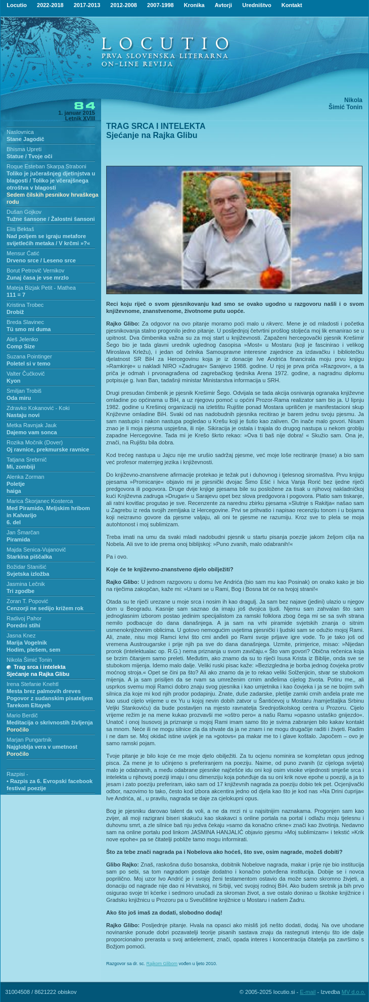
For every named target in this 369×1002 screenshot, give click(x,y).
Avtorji (223, 5)
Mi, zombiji (21, 467)
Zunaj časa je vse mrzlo (38, 278)
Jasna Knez (21, 635)
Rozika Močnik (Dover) (35, 442)
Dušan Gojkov (24, 212)
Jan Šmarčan (23, 532)
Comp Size (21, 346)
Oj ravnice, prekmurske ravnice (48, 449)
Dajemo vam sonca (32, 432)
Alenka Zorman (25, 477)
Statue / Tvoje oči (29, 156)
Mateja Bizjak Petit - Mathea (41, 288)
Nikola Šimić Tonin (29, 660)
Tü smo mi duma (29, 329)
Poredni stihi (23, 625)
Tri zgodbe (20, 591)
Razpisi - (17, 774)
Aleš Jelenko (22, 339)
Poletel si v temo (29, 363)
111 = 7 (16, 295)
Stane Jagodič (25, 139)
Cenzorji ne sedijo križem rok (45, 608)
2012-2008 (123, 5)
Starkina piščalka (29, 557)
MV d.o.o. (353, 992)
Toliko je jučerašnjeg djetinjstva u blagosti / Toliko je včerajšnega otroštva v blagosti (53, 187)
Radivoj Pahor (24, 618)
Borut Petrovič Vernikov (35, 270)
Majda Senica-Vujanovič (36, 549)
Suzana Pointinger (29, 356)
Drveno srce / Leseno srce (41, 260)
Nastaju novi (23, 415)
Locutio (17, 5)
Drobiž (15, 312)
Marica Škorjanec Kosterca (40, 501)
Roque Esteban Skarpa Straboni (46, 166)
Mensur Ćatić (23, 253)
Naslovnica (20, 132)
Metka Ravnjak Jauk (32, 425)
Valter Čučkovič (26, 374)
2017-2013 (87, 5)
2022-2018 (50, 5)
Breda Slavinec (25, 322)
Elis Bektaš (20, 229)
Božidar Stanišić (27, 567)
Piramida (18, 539)
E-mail (307, 992)
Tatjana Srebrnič (27, 460)
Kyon (14, 381)
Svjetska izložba (28, 574)
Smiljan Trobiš (24, 391)
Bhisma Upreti (24, 149)
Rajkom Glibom (162, 963)
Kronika (194, 5)
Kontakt (292, 5)
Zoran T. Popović (27, 601)
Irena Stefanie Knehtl (33, 684)
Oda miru (19, 398)
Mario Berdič (22, 715)
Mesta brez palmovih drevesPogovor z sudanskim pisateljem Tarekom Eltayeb (50, 698)
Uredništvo (256, 5)
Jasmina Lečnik (26, 584)
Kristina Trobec (25, 305)
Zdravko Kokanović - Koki (38, 408)
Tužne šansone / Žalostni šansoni (51, 219)
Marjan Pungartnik (29, 740)
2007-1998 (160, 5)
